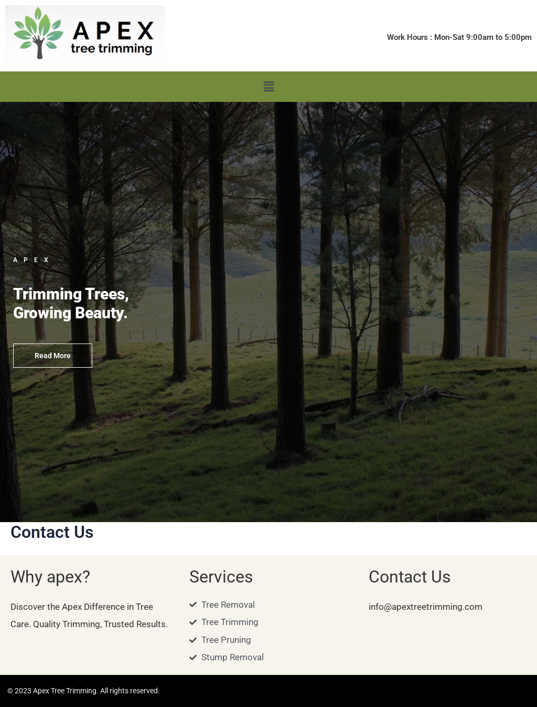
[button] (268, 87)
